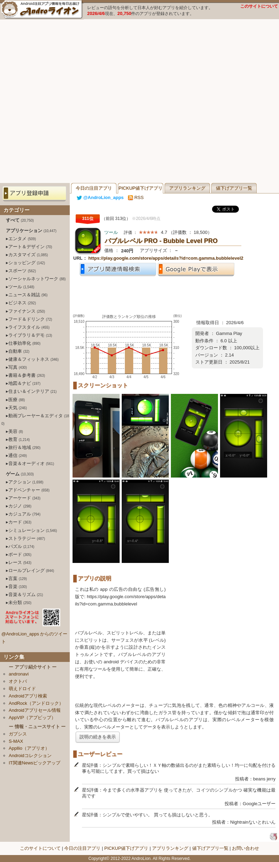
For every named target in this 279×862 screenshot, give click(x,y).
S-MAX (16, 741)
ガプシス (18, 734)
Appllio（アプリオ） (29, 748)
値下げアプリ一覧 (234, 188)
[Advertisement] (78, 101)
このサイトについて (259, 6)
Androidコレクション (30, 755)
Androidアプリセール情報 (35, 710)
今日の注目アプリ (94, 188)
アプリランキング (187, 188)
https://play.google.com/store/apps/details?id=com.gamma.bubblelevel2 (165, 258)
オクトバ (18, 681)
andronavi (19, 674)
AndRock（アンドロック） (36, 703)
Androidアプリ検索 (28, 696)
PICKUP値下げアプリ (141, 188)
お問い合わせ (245, 848)
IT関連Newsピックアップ (34, 762)
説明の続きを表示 (98, 736)
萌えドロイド (22, 688)
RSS (136, 197)
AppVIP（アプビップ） (32, 717)
